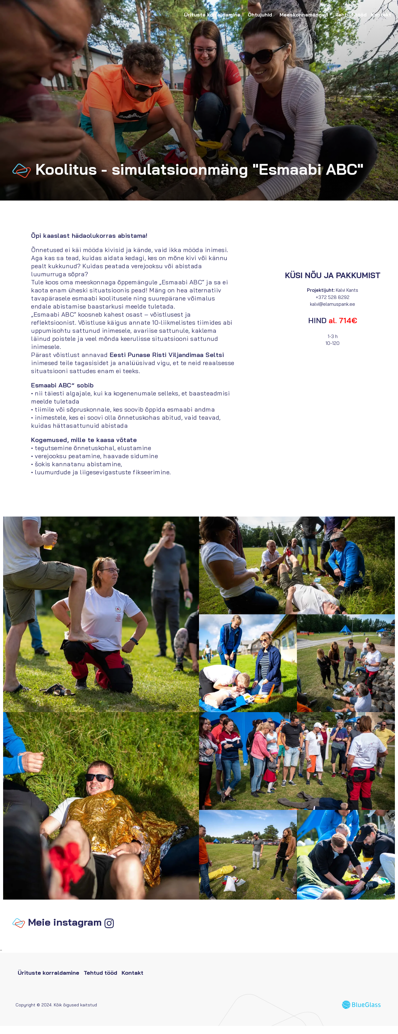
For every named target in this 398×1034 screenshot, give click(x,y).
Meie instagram (65, 930)
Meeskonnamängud (305, 14)
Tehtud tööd (351, 14)
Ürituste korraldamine (213, 14)
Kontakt (381, 14)
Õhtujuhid (261, 14)
